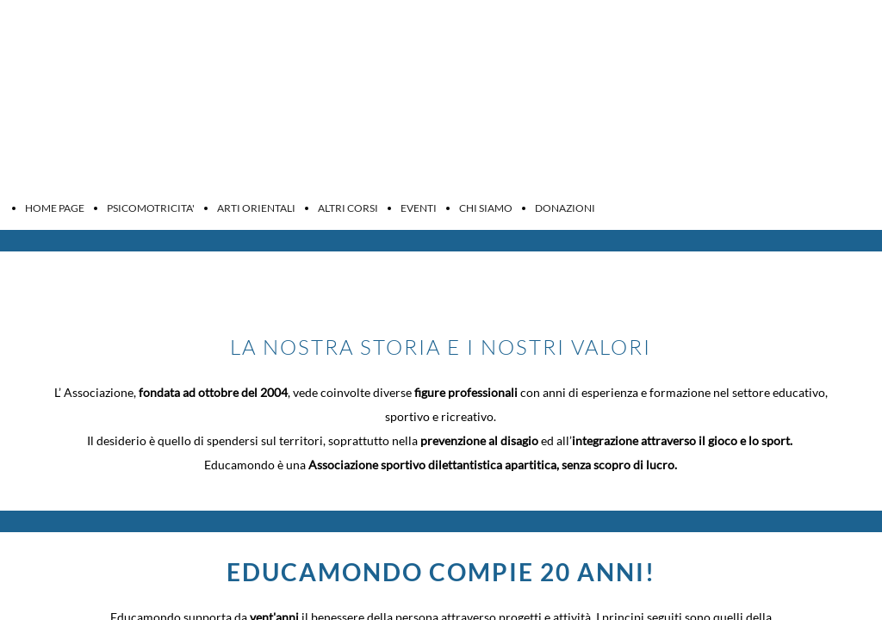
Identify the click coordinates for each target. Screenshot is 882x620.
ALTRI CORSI (348, 208)
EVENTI (419, 208)
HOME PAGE (54, 208)
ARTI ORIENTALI (256, 208)
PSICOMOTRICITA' (151, 208)
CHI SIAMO (485, 208)
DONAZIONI (565, 208)
